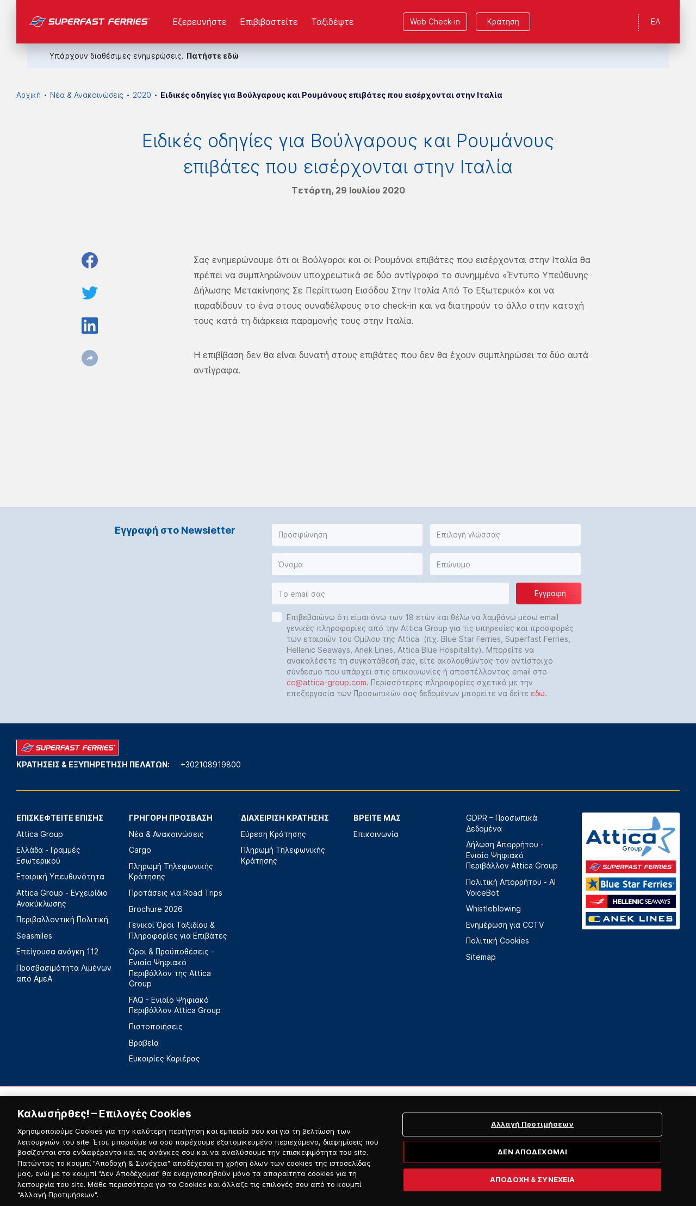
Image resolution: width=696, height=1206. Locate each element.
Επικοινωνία (376, 834)
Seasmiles (34, 935)
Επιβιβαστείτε (269, 21)
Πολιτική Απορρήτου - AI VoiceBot (511, 887)
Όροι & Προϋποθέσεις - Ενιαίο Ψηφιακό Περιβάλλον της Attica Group (171, 967)
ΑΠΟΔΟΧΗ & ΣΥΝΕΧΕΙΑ (532, 1193)
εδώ (538, 693)
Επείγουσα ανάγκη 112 (57, 951)
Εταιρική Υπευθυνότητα (60, 876)
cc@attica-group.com (326, 682)
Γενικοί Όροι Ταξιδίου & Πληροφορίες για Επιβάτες (178, 930)
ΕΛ (655, 21)
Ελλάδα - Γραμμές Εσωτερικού (48, 855)
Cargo (140, 849)
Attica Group (39, 834)
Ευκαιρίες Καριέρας (164, 1058)
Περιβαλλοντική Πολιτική (62, 919)
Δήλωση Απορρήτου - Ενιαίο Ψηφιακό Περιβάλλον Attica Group (512, 855)
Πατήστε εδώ (213, 55)
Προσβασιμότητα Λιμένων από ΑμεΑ (63, 973)
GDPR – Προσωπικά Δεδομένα (501, 823)
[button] (347, 535)
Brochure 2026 (156, 909)
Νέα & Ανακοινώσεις (86, 94)
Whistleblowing (493, 908)
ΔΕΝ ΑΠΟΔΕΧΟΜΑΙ (532, 1164)
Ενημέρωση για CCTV (505, 924)
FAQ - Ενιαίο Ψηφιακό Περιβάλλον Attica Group (175, 1005)
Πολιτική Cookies (497, 940)
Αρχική (28, 94)
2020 (142, 94)
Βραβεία (144, 1042)
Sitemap (481, 956)
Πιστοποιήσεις (156, 1026)
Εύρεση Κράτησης (273, 834)
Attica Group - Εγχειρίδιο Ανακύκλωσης (62, 898)
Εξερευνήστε (199, 21)
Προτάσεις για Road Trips (175, 892)
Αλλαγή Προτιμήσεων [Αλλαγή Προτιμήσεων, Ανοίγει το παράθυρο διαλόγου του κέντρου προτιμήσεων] (532, 1137)
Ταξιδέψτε (332, 21)
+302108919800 (211, 764)
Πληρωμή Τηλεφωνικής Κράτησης (171, 871)
